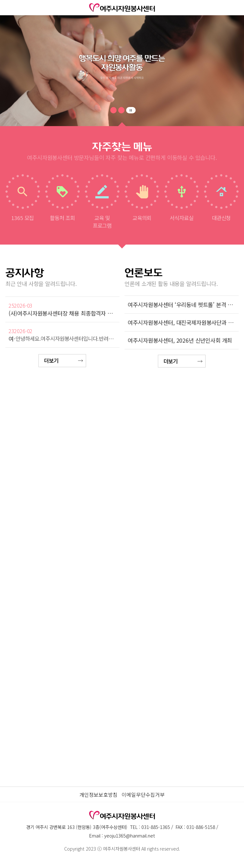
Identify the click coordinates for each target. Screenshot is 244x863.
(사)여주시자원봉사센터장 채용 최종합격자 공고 (62, 313)
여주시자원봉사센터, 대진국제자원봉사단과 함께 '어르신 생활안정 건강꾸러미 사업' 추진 (181, 322)
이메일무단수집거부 (143, 794)
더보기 (51, 360)
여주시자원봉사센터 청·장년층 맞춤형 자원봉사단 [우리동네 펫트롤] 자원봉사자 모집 (12, 339)
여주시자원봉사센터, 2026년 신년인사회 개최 (180, 340)
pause (131, 110)
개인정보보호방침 (98, 794)
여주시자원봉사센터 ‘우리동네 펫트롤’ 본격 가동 (181, 305)
